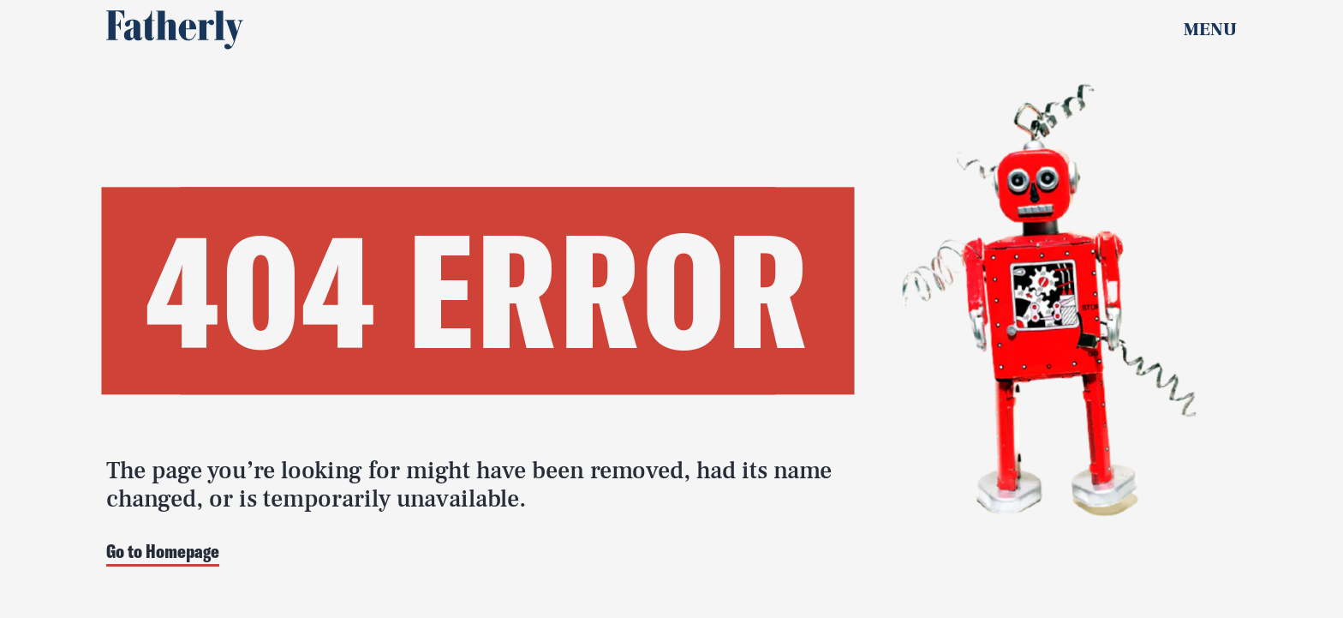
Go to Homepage (162, 552)
